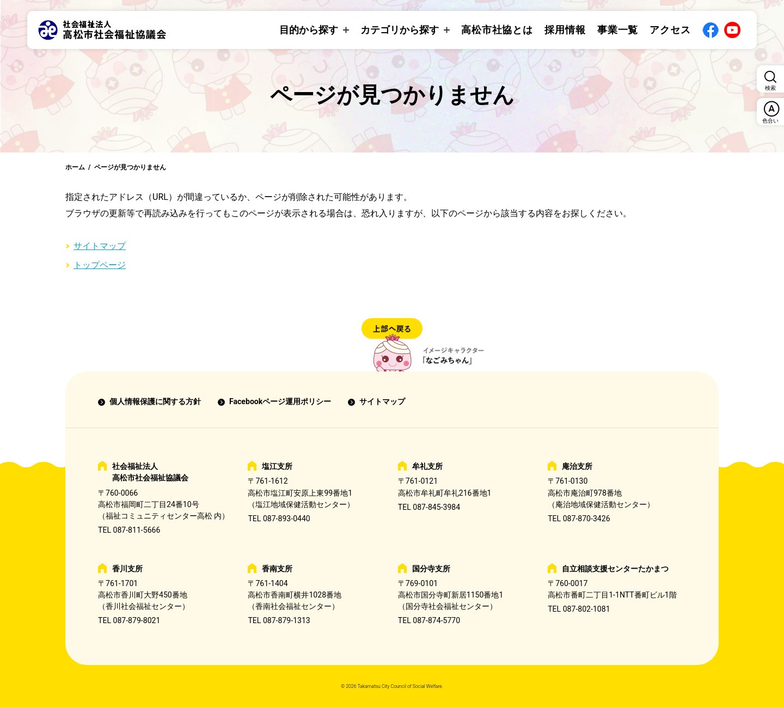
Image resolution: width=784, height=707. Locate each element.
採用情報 (565, 29)
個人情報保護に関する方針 (155, 401)
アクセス (670, 29)
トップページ (100, 265)
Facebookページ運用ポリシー (280, 401)
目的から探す (308, 29)
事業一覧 (618, 29)
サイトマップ (100, 246)
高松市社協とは (497, 29)
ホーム (75, 167)
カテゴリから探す (399, 29)
